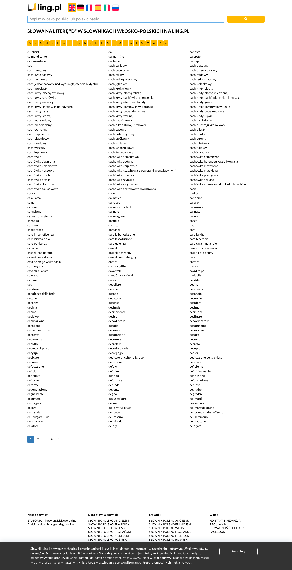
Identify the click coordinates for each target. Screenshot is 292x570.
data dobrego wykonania (44, 262)
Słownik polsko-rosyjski (107, 539)
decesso (114, 302)
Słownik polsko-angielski (108, 520)
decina (31, 312)
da (110, 52)
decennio (196, 298)
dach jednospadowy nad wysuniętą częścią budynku (62, 84)
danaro (194, 202)
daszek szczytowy (39, 257)
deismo (113, 403)
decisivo (33, 316)
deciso (112, 316)
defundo (114, 385)
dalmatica (114, 198)
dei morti (196, 398)
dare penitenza (37, 243)
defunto (195, 385)
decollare (33, 325)
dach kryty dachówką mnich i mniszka (215, 97)
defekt (112, 366)
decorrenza (34, 339)
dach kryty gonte (201, 102)
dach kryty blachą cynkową (45, 93)
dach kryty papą (37, 111)
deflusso (33, 380)
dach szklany (117, 143)
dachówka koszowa (40, 170)
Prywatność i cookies (227, 528)
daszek (113, 248)
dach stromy (198, 138)
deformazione (199, 380)
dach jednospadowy (203, 79)
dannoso (33, 220)
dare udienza (117, 243)
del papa (114, 412)
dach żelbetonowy (120, 152)
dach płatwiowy (38, 138)
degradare (196, 394)
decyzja (32, 353)
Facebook (217, 532)
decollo (113, 325)
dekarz (31, 407)
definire (113, 371)
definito (113, 375)
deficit (31, 371)
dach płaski (197, 134)
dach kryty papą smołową (207, 111)
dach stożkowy (118, 138)
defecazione (35, 366)
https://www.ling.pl (136, 557)
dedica (194, 353)
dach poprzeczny (38, 134)
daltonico (196, 198)
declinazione (35, 321)
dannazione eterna (39, 216)
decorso (195, 339)
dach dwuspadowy (39, 74)
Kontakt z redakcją (225, 520)
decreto (195, 344)
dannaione (34, 211)
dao (192, 225)
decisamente (117, 312)
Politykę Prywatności (158, 553)
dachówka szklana (202, 179)
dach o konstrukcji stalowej (127, 125)
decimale (114, 307)
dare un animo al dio (203, 243)
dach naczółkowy (120, 120)
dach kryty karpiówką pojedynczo (50, 106)
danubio (113, 220)
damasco (114, 202)
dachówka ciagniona (41, 161)
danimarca (196, 207)
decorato (33, 334)
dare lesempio (199, 239)
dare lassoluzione (120, 239)
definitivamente (200, 371)
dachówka (34, 157)
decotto (32, 344)
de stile (195, 280)
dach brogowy (37, 70)
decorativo (197, 330)
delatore (33, 426)
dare (192, 229)
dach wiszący (36, 147)
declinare (196, 316)
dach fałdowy (199, 74)
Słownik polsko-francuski (109, 524)
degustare (34, 398)
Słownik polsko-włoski (107, 528)
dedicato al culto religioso (126, 357)
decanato (196, 293)
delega (112, 426)
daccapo (195, 61)
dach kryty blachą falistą (124, 93)
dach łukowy (198, 147)
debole (113, 289)
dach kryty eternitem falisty (127, 102)
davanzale (115, 271)
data (192, 257)
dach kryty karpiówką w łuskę (210, 106)
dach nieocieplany (39, 125)
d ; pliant (33, 52)
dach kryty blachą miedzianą (208, 93)
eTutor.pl (34, 520)
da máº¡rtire (116, 56)
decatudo (114, 298)
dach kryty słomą (38, 116)
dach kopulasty (37, 88)
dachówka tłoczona (40, 184)
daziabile (195, 275)
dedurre (32, 362)
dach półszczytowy (121, 134)
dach (30, 65)
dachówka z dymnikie (123, 184)
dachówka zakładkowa (42, 189)
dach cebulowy (118, 70)
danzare (32, 225)
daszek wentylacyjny (122, 257)
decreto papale (118, 348)
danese (32, 207)
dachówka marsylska (204, 170)
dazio (112, 280)
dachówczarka (199, 152)
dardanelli (115, 229)
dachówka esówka (120, 161)
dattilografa (35, 266)
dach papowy (117, 129)
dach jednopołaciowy (122, 79)
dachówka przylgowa (204, 175)
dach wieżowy (199, 143)
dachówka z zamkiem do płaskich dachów (218, 184)
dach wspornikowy (121, 147)
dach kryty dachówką (41, 97)
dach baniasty (117, 65)
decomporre (198, 325)
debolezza (196, 289)
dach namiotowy (201, 120)
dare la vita (197, 234)
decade (113, 293)
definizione (197, 375)
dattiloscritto (117, 266)
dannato (195, 211)
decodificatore (199, 321)
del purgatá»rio (38, 417)
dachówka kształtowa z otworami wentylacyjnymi (142, 170)
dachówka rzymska (121, 179)
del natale (34, 412)
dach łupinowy (37, 152)
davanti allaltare (38, 271)
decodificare (116, 321)
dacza (31, 193)
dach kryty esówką (40, 102)
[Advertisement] (146, 478)
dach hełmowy (37, 79)
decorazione (116, 334)
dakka (194, 193)
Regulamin (218, 524)
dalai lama (34, 198)
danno (194, 216)
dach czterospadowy (203, 70)
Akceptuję (238, 551)
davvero (32, 275)
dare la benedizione (121, 234)
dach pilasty (198, 129)
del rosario (115, 417)
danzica (113, 225)
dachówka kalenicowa (42, 166)
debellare (114, 284)
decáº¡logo (115, 353)
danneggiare (116, 216)
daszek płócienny (201, 252)
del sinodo (115, 421)
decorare (114, 330)
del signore (35, 421)
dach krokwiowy (119, 88)
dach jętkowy (117, 84)
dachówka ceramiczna (204, 157)
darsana (32, 248)
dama (30, 202)
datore (112, 262)
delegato (195, 426)
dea (29, 284)
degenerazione (37, 389)
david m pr (197, 271)
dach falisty (116, 74)
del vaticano (198, 421)
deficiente (196, 366)
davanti (194, 266)
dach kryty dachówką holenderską (131, 97)
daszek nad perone (40, 252)
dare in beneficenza (40, 234)
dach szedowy (37, 143)
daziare (32, 280)
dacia (193, 189)
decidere (195, 302)
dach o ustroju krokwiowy (207, 125)
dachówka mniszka (121, 175)
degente (113, 389)
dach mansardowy (39, 120)
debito (194, 284)
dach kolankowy (201, 84)
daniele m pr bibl (119, 207)
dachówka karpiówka (122, 166)
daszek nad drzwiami (204, 248)
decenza (32, 302)
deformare (115, 380)
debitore (33, 289)
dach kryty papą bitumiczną (126, 111)
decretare (114, 344)
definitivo (34, 375)
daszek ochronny (119, 252)
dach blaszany (199, 65)
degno (112, 394)
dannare (113, 211)
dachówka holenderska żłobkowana (214, 161)
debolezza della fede (41, 293)
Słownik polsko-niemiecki (108, 536)
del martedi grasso (202, 407)
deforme (33, 385)
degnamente (35, 394)
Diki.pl (32, 524)
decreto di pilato (38, 348)
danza (193, 220)
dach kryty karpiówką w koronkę (130, 106)
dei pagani (34, 403)
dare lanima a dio (38, 239)
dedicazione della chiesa (206, 357)
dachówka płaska (38, 179)
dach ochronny (37, 129)
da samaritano (36, 61)
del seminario (199, 417)
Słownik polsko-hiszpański (109, 532)
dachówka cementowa (123, 157)
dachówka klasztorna (204, 166)
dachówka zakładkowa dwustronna (132, 189)
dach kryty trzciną (120, 116)
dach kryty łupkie (201, 116)
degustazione (117, 398)
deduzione (115, 362)
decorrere (114, 339)
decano (32, 298)
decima (32, 307)
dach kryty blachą (201, 88)
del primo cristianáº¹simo (206, 412)
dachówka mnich (38, 175)
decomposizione (38, 330)
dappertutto (35, 229)
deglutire (196, 389)
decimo (195, 307)
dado (111, 193)
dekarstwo (197, 403)
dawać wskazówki (120, 275)
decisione (196, 312)
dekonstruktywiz (119, 407)
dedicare (33, 357)
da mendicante (37, 56)
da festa (195, 52)
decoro (194, 334)
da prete (195, 56)
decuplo (195, 348)
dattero (194, 262)
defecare (195, 362)
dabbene (114, 61)
